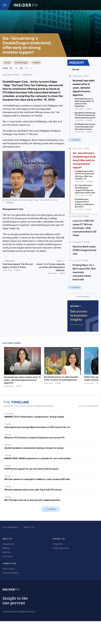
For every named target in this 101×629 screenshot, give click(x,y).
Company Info (8, 544)
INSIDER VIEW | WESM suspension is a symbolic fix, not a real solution (37, 458)
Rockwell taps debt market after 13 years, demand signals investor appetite (84, 87)
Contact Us (59, 539)
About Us (7, 539)
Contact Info (58, 544)
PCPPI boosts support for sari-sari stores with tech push (31, 469)
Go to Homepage (10, 527)
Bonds (7, 62)
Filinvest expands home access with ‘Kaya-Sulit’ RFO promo (33, 489)
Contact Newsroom (61, 548)
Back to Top (29, 527)
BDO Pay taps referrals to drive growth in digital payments (32, 500)
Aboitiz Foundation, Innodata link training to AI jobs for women (34, 448)
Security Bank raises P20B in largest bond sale (84, 250)
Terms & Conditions (11, 573)
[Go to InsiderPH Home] (25, 5)
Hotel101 (36, 62)
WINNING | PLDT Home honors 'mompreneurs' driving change (34, 416)
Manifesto (7, 552)
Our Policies (8, 556)
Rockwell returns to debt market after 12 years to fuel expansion (61, 378)
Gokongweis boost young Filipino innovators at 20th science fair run (37, 427)
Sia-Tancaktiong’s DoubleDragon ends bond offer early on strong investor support (84, 160)
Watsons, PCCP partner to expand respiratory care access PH (34, 437)
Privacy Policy (9, 569)
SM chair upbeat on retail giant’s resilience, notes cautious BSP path (37, 479)
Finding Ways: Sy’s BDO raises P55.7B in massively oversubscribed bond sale (84, 272)
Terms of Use (9, 563)
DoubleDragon (21, 62)
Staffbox (6, 548)
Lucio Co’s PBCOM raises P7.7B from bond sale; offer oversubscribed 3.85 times (84, 228)
